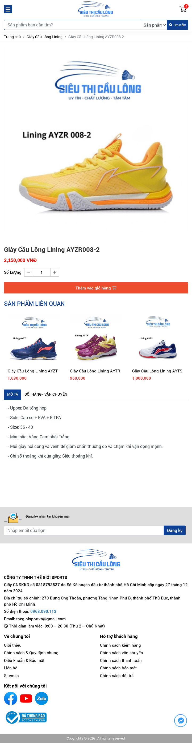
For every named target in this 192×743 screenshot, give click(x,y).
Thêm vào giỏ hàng (96, 288)
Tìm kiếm (177, 25)
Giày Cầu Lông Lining (44, 36)
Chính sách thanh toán (121, 660)
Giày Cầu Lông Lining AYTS (157, 371)
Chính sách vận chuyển (121, 652)
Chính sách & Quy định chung (31, 652)
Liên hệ (10, 667)
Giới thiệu (13, 645)
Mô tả (12, 394)
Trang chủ (12, 36)
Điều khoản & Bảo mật (24, 660)
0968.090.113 (43, 611)
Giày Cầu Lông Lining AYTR (95, 371)
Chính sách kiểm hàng (120, 645)
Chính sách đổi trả (116, 675)
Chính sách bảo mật (118, 667)
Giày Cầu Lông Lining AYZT (33, 371)
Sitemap (11, 675)
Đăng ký (174, 530)
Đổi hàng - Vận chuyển (45, 394)
